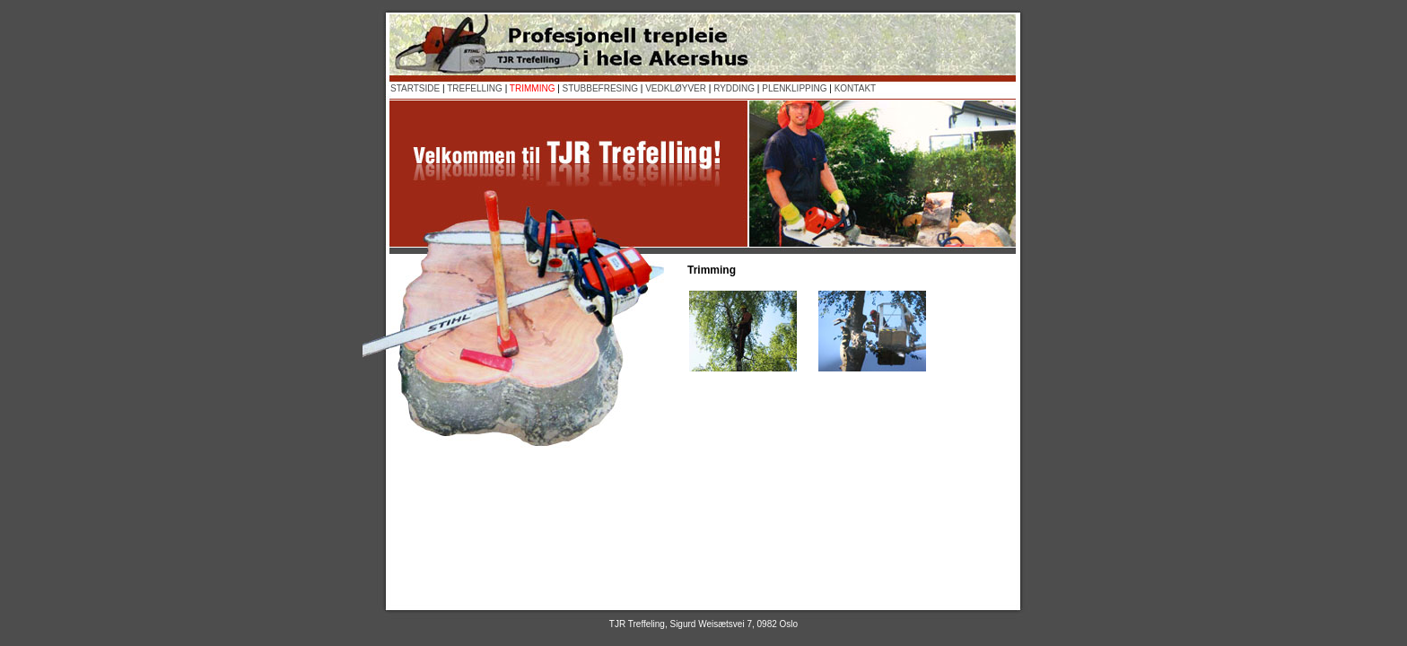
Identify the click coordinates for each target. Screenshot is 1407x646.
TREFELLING (474, 88)
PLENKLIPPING (794, 88)
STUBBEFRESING (600, 88)
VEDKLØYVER (675, 88)
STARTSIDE (415, 88)
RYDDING (734, 88)
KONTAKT (855, 88)
